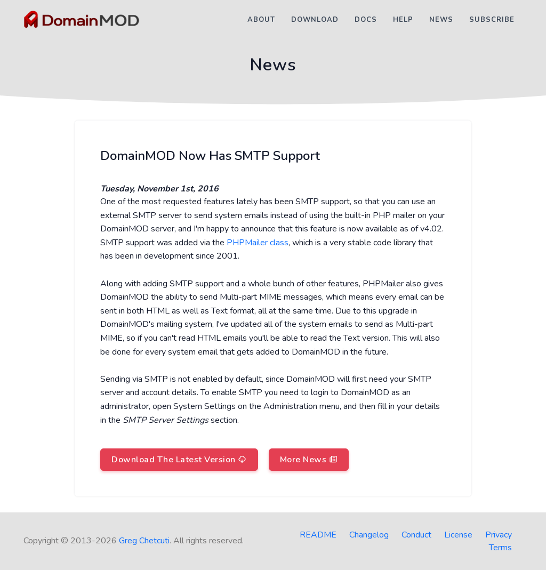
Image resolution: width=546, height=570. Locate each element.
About (261, 20)
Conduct (416, 535)
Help (403, 20)
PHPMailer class (257, 242)
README (318, 535)
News (441, 20)
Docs (366, 20)
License (458, 535)
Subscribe (492, 20)
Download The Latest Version (179, 459)
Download (315, 20)
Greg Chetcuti (144, 541)
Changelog (369, 535)
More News (309, 459)
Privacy (498, 535)
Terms (500, 547)
